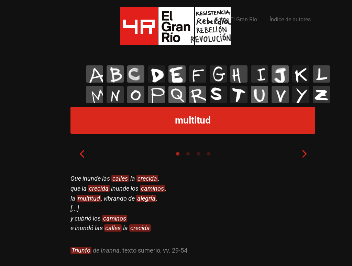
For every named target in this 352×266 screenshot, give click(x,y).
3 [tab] (198, 153)
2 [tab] (188, 153)
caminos (152, 188)
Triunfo (81, 250)
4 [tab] (208, 153)
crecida (147, 178)
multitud (89, 198)
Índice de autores (290, 19)
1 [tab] (177, 153)
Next (304, 153)
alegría (146, 198)
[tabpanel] (193, 215)
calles (120, 178)
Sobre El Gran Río (236, 19)
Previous (81, 153)
